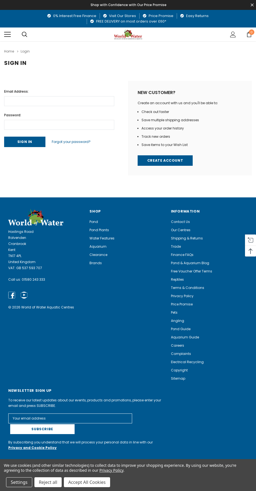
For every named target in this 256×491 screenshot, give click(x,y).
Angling (177, 320)
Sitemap (178, 378)
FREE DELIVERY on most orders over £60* (128, 21)
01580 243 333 (33, 279)
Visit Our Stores (119, 15)
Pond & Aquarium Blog (190, 263)
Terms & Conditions (187, 287)
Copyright (179, 370)
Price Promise (158, 15)
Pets (174, 312)
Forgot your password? (74, 141)
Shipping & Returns (187, 238)
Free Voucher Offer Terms (191, 271)
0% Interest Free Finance (71, 15)
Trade (176, 246)
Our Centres (180, 230)
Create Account (166, 160)
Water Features (102, 238)
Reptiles (177, 279)
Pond (93, 221)
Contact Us (180, 221)
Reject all (48, 482)
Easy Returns (194, 15)
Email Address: (16, 91)
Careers (177, 345)
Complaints (181, 353)
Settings (19, 482)
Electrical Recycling (187, 362)
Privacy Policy (182, 296)
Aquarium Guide (185, 337)
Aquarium (98, 246)
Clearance (98, 254)
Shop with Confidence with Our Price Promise (129, 4)
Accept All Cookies (87, 482)
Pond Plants (99, 230)
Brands (95, 263)
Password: (12, 114)
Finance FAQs (182, 254)
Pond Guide (180, 329)
